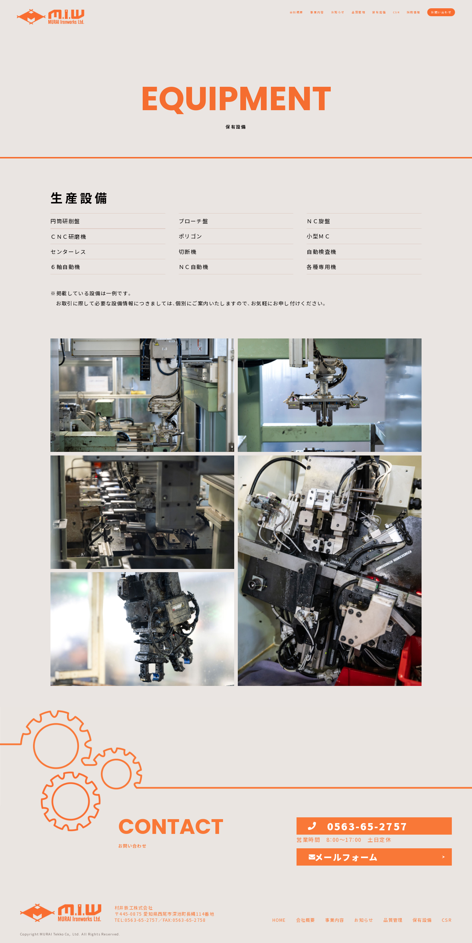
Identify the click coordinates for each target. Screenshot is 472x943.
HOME (279, 920)
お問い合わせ (432, 15)
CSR (356, 15)
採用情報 (385, 15)
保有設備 (327, 15)
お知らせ (258, 15)
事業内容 (224, 15)
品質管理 (292, 15)
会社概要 (189, 15)
